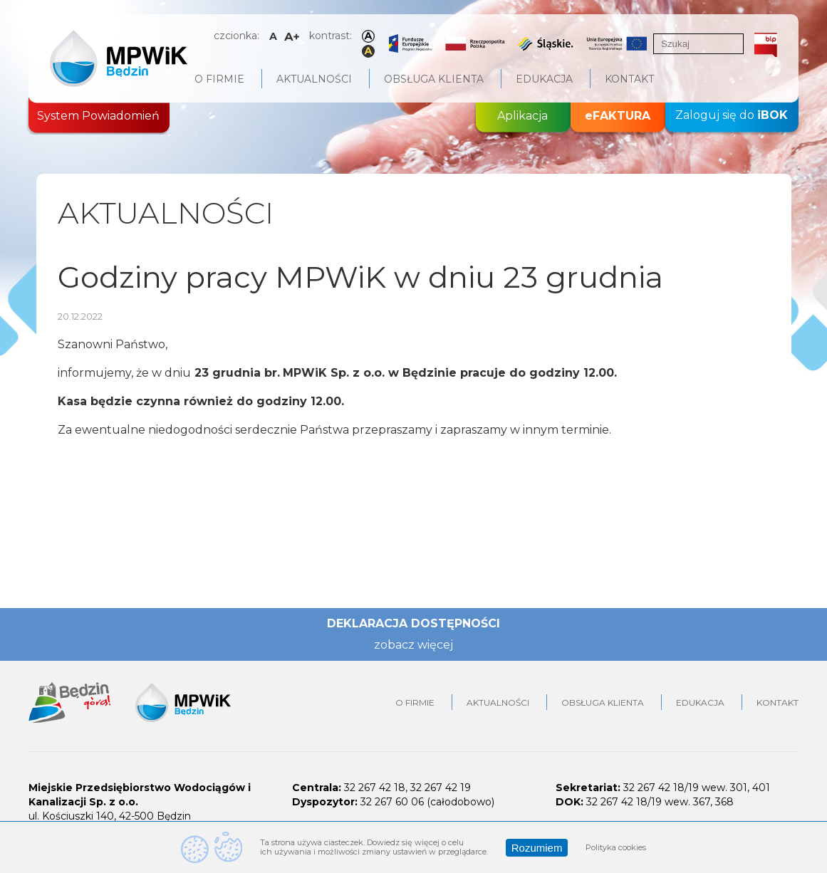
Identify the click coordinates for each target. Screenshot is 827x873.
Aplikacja (522, 115)
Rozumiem (537, 848)
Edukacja (544, 79)
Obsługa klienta (434, 79)
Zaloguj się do (731, 115)
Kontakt (629, 79)
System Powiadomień (98, 115)
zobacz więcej (413, 645)
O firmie (219, 79)
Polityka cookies (616, 847)
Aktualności (314, 79)
